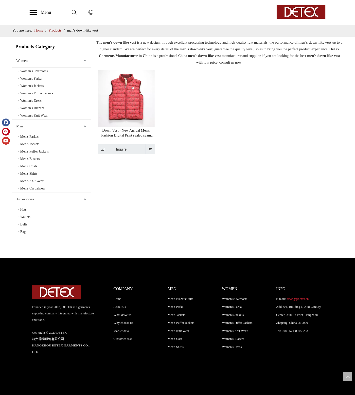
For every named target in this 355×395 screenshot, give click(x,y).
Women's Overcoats (34, 71)
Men (19, 126)
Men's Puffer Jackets (34, 151)
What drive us (122, 315)
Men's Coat (175, 339)
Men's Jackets (29, 144)
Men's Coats (28, 166)
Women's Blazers (32, 108)
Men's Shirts (28, 173)
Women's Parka (31, 78)
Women (22, 61)
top (347, 376)
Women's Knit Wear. (235, 331)
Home (117, 299)
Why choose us (123, 323)
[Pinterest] (6, 132)
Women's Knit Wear (34, 115)
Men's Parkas (29, 136)
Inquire (112, 149)
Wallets (25, 217)
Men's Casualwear (32, 188)
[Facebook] (6, 122)
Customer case (122, 339)
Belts (23, 224)
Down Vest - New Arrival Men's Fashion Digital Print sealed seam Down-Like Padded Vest (126, 133)
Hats (23, 209)
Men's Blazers (30, 159)
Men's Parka (175, 307)
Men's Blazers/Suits (180, 299)
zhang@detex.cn (297, 299)
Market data (121, 331)
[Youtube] (6, 141)
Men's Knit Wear (31, 181)
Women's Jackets (32, 86)
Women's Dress (31, 101)
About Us (119, 307)
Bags (23, 232)
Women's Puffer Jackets (36, 93)
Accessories (25, 199)
